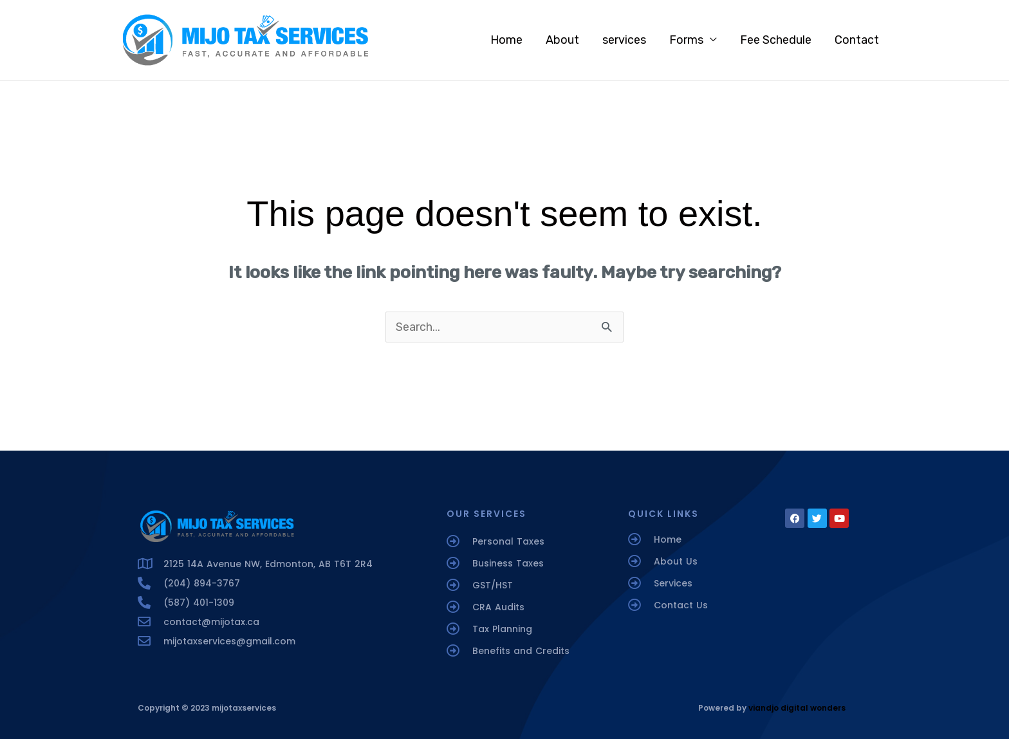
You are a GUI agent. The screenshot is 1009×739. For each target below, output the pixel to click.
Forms (686, 40)
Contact (857, 40)
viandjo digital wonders (797, 707)
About (562, 40)
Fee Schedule (775, 40)
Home (506, 40)
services (624, 40)
